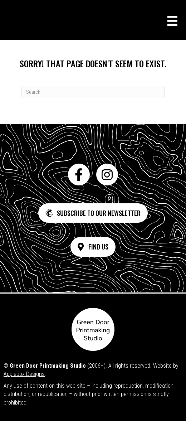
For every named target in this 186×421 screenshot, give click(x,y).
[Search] (93, 92)
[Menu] (172, 21)
